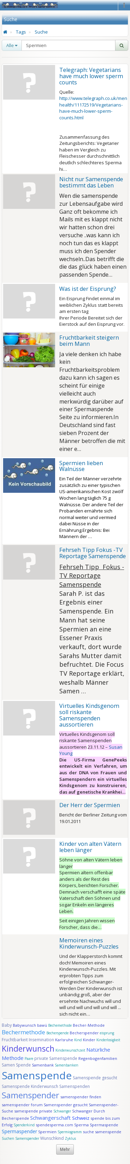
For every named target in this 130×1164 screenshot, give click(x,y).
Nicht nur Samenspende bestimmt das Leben (91, 182)
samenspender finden (80, 1096)
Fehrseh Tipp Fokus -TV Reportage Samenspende (92, 553)
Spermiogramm (70, 1131)
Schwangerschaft (51, 1117)
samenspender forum (22, 1104)
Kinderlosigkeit (108, 1039)
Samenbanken (66, 1065)
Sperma (81, 1124)
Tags (21, 32)
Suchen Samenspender (20, 1138)
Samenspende (37, 1075)
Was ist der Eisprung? (87, 289)
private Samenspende (55, 1058)
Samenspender (30, 1095)
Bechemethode (60, 1025)
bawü (42, 1025)
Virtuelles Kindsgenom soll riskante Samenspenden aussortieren (89, 715)
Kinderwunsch (28, 1048)
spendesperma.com (54, 1124)
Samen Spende (16, 1065)
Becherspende (57, 1033)
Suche (41, 32)
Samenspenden (74, 1086)
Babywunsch (24, 1025)
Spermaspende (104, 1124)
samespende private (33, 1111)
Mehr (65, 1149)
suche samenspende (102, 1131)
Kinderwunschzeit (70, 1050)
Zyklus (70, 1138)
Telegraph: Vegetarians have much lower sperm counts (91, 76)
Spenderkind (24, 1125)
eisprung (107, 1033)
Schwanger (62, 1111)
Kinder (89, 1039)
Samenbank (43, 1065)
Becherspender (85, 1032)
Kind (78, 1039)
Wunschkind (52, 1138)
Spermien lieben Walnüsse (81, 466)
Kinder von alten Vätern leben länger (90, 847)
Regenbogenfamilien (97, 1058)
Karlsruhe (64, 1039)
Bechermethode (24, 1032)
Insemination (41, 1040)
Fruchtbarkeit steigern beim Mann (89, 341)
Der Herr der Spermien (89, 805)
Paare (29, 1058)
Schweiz (80, 1118)
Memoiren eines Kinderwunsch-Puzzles (89, 943)
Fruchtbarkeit (15, 1040)
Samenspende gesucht (95, 1078)
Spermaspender (19, 1131)
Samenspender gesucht (66, 1104)
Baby (7, 1025)
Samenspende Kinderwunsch (30, 1086)
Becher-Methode (89, 1025)
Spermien (47, 1131)
